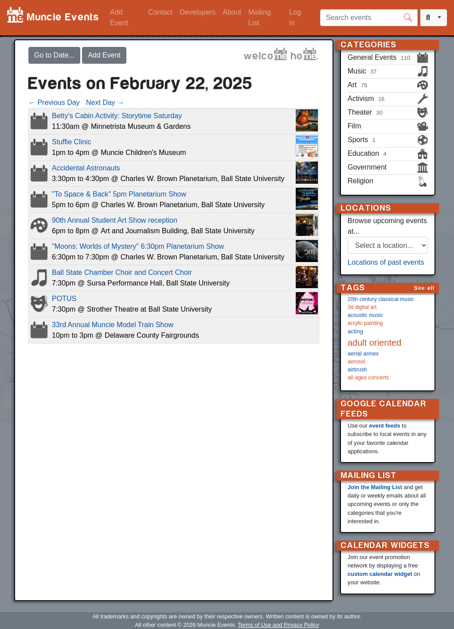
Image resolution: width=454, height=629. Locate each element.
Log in (295, 17)
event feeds (384, 425)
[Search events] (369, 17)
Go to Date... (54, 55)
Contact (160, 12)
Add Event (119, 17)
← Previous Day (54, 102)
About (232, 12)
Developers (197, 12)
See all (424, 288)
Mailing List (259, 17)
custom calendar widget (380, 574)
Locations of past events (386, 262)
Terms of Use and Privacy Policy (278, 624)
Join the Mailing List (375, 487)
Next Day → (105, 102)
